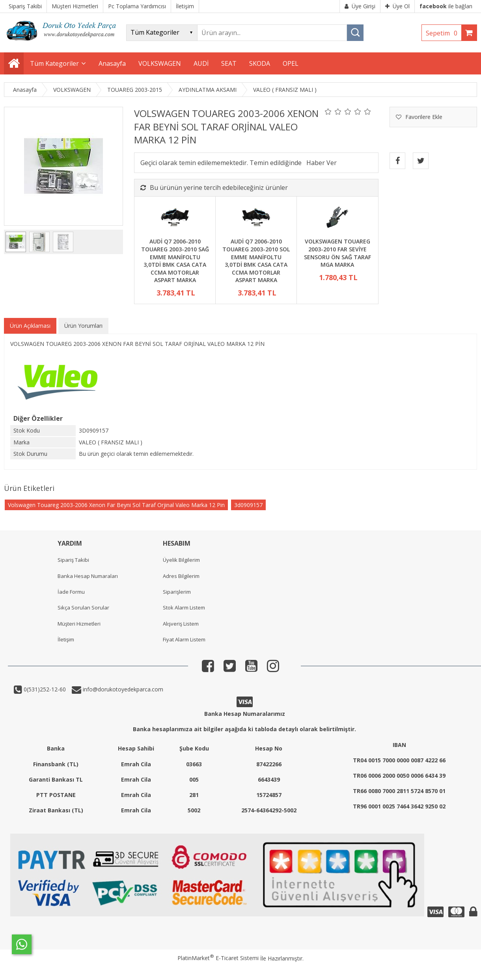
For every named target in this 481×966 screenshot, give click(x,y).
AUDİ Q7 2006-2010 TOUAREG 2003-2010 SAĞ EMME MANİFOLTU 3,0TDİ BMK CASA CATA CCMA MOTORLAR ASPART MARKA (175, 261)
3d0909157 (248, 505)
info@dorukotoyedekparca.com (122, 689)
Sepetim (443, 33)
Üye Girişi (360, 6)
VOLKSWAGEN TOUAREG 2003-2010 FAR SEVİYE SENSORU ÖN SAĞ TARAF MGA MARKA (337, 253)
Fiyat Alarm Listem (184, 639)
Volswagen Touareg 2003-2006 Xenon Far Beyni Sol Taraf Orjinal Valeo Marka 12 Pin (116, 505)
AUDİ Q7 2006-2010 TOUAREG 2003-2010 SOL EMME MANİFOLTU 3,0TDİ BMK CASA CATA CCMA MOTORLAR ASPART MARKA (256, 261)
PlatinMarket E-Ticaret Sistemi (218, 958)
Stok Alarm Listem (184, 607)
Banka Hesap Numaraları (88, 576)
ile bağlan (445, 6)
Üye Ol (397, 6)
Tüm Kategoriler (54, 63)
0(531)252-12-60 (44, 689)
